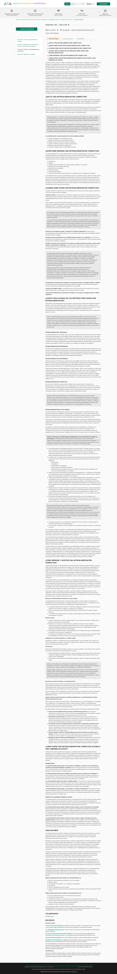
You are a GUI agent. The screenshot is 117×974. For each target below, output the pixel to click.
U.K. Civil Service (52, 944)
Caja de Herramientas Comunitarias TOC (30, 19)
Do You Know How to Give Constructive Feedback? (59, 933)
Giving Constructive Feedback (54, 937)
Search (67, 4)
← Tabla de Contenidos (26, 30)
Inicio (17, 19)
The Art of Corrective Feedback (54, 925)
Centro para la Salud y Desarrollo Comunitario (66, 967)
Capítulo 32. (63, 19)
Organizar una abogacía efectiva (50, 19)
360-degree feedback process (56, 930)
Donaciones (103, 4)
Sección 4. (70, 19)
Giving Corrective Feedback (53, 940)
